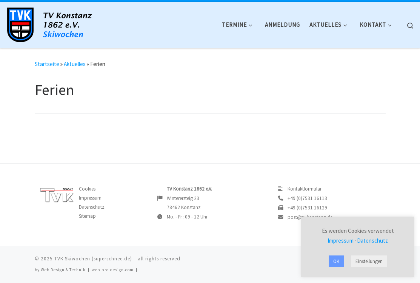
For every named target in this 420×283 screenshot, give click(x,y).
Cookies (87, 189)
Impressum (90, 198)
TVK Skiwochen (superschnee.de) (93, 258)
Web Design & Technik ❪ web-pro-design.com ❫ (89, 269)
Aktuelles (75, 64)
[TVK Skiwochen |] (53, 23)
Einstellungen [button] (369, 261)
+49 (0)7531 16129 (307, 208)
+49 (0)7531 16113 (307, 198)
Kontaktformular (305, 189)
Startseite (47, 64)
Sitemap (87, 216)
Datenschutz (92, 207)
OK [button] (336, 261)
